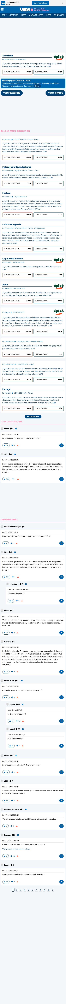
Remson (7, 835)
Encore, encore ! (33, 416)
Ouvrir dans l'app (40, 3)
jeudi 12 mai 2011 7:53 (15, 710)
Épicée (23, 15)
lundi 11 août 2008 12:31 (10, 532)
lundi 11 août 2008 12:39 (10, 686)
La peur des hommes (12, 259)
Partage (6, 389)
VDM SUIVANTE (55, 93)
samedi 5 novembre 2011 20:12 (18, 590)
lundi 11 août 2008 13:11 (10, 871)
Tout (4, 15)
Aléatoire (13, 15)
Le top (48, 15)
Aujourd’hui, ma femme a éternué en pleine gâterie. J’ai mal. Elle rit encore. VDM (31, 268)
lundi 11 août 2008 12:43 (10, 787)
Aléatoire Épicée (36, 15)
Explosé (6, 193)
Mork (6, 429)
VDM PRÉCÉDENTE (11, 93)
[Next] (52, 890)
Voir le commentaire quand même (16, 849)
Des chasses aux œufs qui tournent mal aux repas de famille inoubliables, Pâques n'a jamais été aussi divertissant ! (31, 84)
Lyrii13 (12, 705)
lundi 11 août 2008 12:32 (10, 460)
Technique (7, 56)
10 (48, 890)
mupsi (12, 729)
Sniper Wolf (9, 681)
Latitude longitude (11, 225)
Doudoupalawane (11, 810)
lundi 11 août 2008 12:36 (10, 616)
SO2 (6, 454)
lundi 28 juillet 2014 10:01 (16, 735)
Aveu (5, 285)
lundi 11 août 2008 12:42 (10, 434)
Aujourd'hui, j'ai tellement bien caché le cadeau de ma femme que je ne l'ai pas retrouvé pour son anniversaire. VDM (31, 347)
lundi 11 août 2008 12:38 (10, 647)
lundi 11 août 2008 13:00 (10, 841)
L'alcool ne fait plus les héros (16, 167)
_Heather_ (14, 584)
